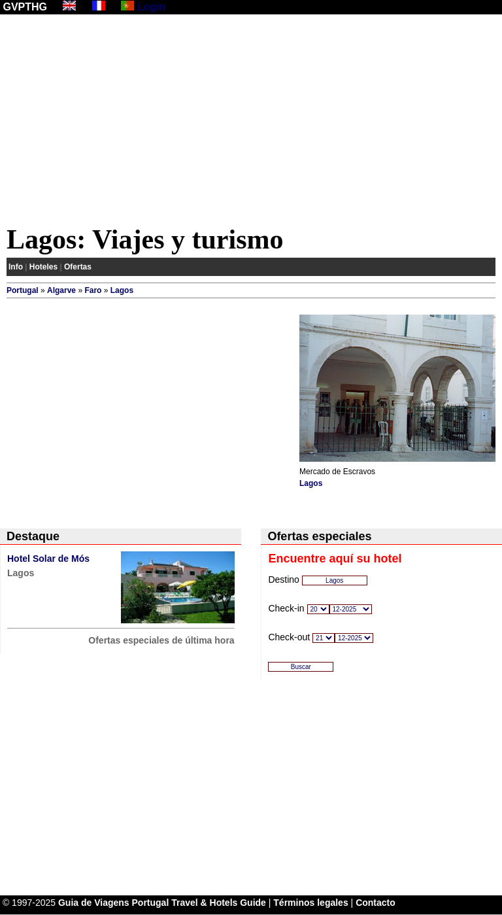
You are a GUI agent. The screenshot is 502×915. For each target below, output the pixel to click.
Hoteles (43, 266)
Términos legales (310, 902)
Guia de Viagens (93, 902)
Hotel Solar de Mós (48, 558)
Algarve (61, 290)
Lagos (121, 290)
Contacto (375, 902)
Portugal (23, 290)
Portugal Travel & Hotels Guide (199, 902)
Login (151, 6)
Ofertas (78, 266)
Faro (92, 290)
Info (15, 266)
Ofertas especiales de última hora (161, 640)
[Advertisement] (251, 122)
